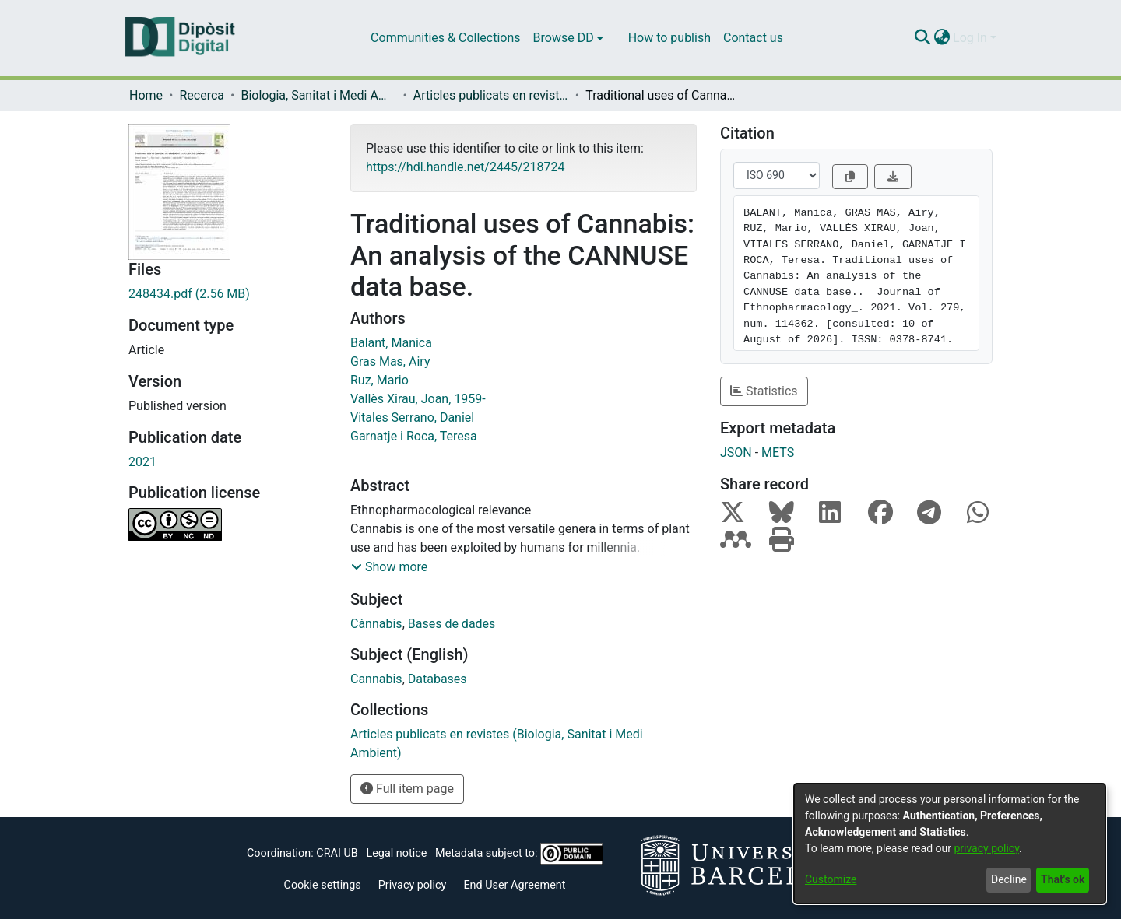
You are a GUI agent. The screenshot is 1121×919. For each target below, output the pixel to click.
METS (777, 452)
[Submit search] (922, 38)
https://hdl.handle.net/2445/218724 (465, 167)
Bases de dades (452, 623)
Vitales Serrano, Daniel (412, 417)
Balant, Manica (391, 342)
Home (146, 95)
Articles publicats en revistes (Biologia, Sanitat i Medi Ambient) (491, 95)
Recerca (201, 95)
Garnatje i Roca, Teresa (413, 436)
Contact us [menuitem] (753, 37)
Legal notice (396, 853)
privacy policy (986, 848)
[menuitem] (568, 38)
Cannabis (376, 679)
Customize (830, 879)
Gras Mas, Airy (390, 361)
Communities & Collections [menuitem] (445, 37)
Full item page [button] (407, 788)
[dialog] (949, 843)
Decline (1009, 879)
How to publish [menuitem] (669, 37)
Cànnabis (376, 623)
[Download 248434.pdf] (227, 294)
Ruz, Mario (379, 380)
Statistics (764, 391)
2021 (142, 461)
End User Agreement (514, 885)
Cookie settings (322, 885)
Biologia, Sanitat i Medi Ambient (318, 95)
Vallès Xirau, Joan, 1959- (418, 398)
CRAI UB (336, 853)
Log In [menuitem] (970, 37)
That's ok (1062, 879)
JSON (736, 452)
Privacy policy (412, 885)
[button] (389, 567)
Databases (437, 679)
